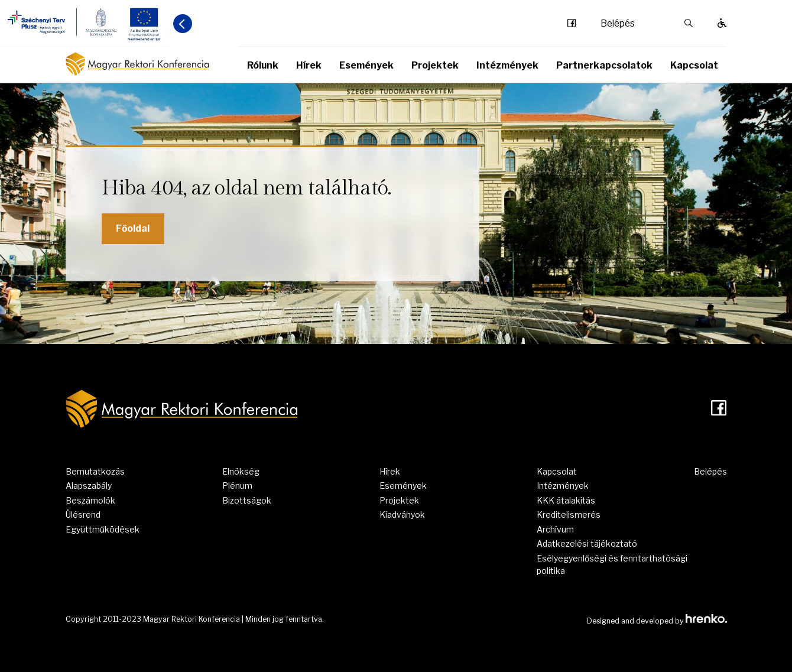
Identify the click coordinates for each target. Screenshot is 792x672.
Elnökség (240, 471)
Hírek (309, 65)
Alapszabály (89, 486)
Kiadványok (402, 514)
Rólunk (262, 65)
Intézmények (507, 65)
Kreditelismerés (569, 514)
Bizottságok (246, 500)
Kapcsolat (694, 65)
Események (366, 65)
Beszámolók (90, 500)
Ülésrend (83, 514)
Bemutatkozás (95, 471)
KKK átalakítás (566, 500)
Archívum (555, 529)
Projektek (435, 65)
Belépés (618, 23)
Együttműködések (102, 529)
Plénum (237, 486)
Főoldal (133, 228)
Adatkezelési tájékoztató (587, 543)
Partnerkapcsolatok (604, 65)
